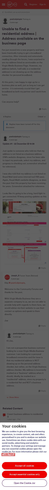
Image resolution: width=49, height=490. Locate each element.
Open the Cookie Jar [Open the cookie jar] (24, 483)
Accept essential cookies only (24, 474)
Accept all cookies (24, 466)
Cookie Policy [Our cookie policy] (8, 455)
